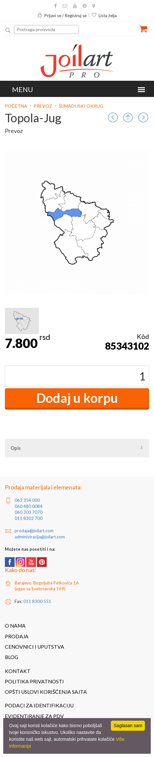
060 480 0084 (28, 506)
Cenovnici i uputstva (34, 647)
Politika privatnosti (34, 681)
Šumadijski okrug (81, 106)
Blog (11, 657)
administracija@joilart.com (40, 536)
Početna (16, 106)
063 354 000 (27, 500)
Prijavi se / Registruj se (62, 15)
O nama (15, 626)
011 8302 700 (28, 518)
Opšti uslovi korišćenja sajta (46, 692)
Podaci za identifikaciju (39, 705)
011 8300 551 (37, 601)
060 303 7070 (28, 512)
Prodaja (17, 636)
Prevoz (43, 106)
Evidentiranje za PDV (34, 716)
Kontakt (17, 671)
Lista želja (104, 15)
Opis (16, 448)
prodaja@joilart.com (34, 530)
